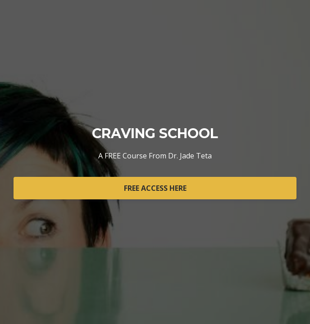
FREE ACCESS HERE (155, 188)
